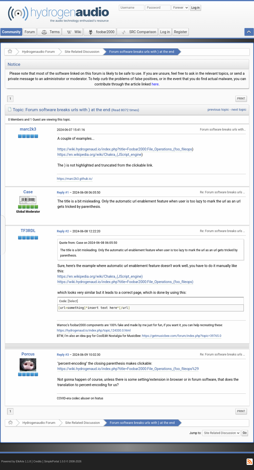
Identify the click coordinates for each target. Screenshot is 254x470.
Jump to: (195, 433)
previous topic (218, 109)
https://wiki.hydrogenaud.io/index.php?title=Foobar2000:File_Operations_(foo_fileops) (125, 282)
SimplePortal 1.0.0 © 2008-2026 (62, 461)
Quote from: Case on (88, 243)
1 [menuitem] (10, 98)
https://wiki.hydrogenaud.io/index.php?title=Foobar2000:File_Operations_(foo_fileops (124, 149)
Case (28, 191)
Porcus (27, 354)
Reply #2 (63, 231)
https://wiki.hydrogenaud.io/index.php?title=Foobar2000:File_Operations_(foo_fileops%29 (128, 369)
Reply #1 (63, 192)
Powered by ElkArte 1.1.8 (16, 461)
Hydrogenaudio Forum (38, 52)
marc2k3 (28, 129)
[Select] (73, 301)
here (155, 84)
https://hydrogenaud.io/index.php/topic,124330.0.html (94, 330)
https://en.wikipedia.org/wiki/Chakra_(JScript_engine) (100, 276)
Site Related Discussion (82, 52)
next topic (239, 109)
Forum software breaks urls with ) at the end (141, 52)
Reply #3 (63, 355)
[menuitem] (241, 99)
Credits (37, 461)
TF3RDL (28, 230)
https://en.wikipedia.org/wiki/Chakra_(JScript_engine (99, 155)
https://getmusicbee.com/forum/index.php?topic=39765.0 (181, 336)
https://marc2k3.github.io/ (75, 179)
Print (241, 98)
